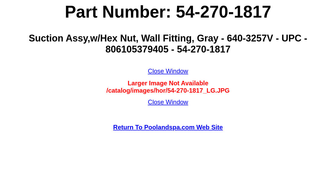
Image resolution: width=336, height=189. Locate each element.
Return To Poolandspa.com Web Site (168, 127)
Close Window (168, 71)
